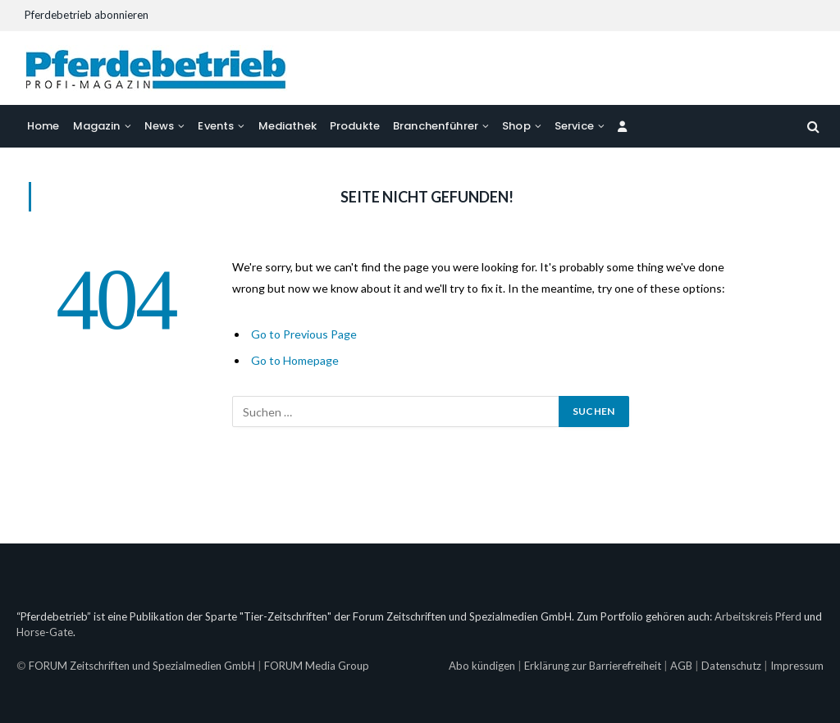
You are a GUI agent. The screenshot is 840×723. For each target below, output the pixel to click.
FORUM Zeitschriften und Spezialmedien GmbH (142, 665)
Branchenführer (435, 126)
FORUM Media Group (316, 665)
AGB (681, 665)
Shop (516, 126)
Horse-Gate (44, 632)
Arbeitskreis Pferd (757, 616)
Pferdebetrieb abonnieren (86, 14)
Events (216, 126)
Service (574, 126)
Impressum (797, 665)
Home (43, 126)
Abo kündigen (482, 665)
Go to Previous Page (304, 334)
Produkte (355, 126)
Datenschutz (731, 665)
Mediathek (287, 126)
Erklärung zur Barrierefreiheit (592, 665)
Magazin (97, 126)
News (159, 126)
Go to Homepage (295, 360)
